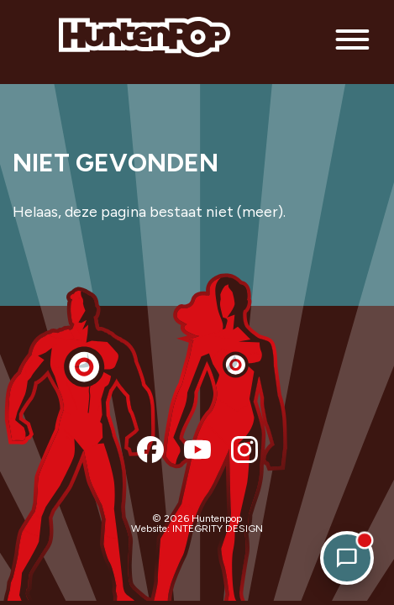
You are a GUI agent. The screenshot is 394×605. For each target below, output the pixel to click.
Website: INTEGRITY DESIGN (197, 528)
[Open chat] (347, 558)
